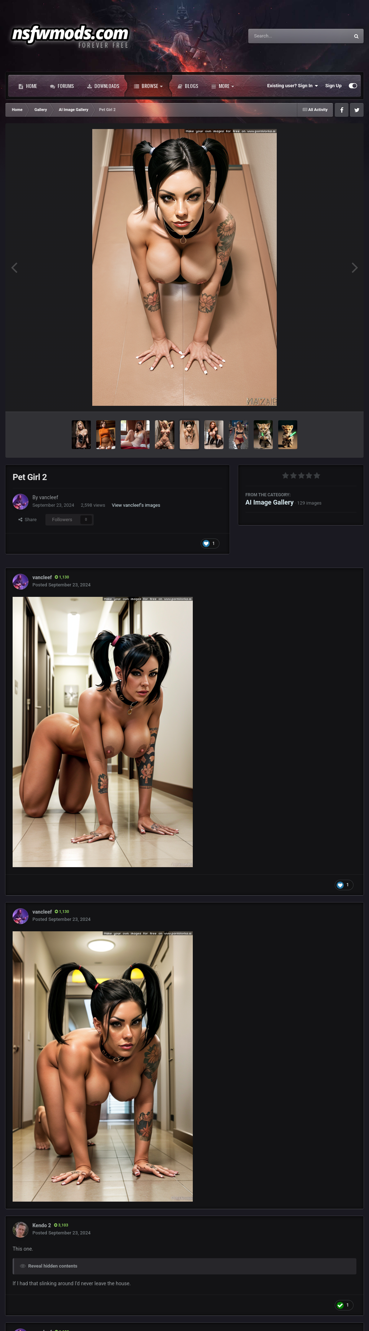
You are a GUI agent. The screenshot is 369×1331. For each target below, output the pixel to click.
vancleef (48, 497)
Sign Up (333, 85)
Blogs (188, 86)
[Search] (280, 36)
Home (28, 86)
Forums (62, 86)
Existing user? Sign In (292, 86)
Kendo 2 (41, 1225)
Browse (148, 86)
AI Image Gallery (269, 502)
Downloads (103, 86)
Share (27, 519)
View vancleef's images (136, 505)
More (222, 86)
